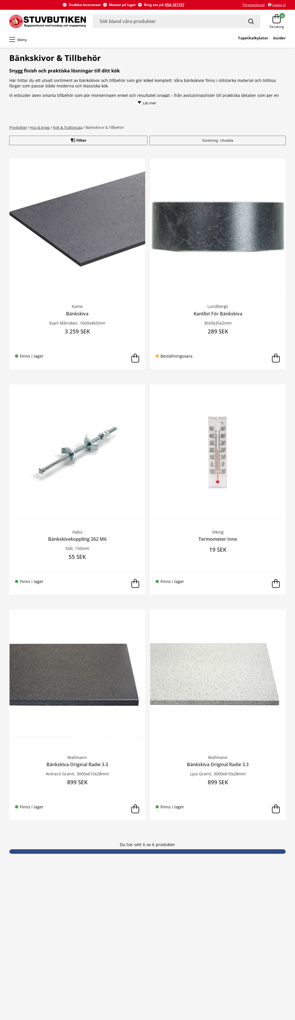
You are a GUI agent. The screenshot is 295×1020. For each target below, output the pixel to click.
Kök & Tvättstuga (67, 127)
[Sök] (251, 21)
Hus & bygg (40, 127)
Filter (81, 140)
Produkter (18, 127)
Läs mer (147, 103)
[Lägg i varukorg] (135, 358)
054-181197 (174, 4)
